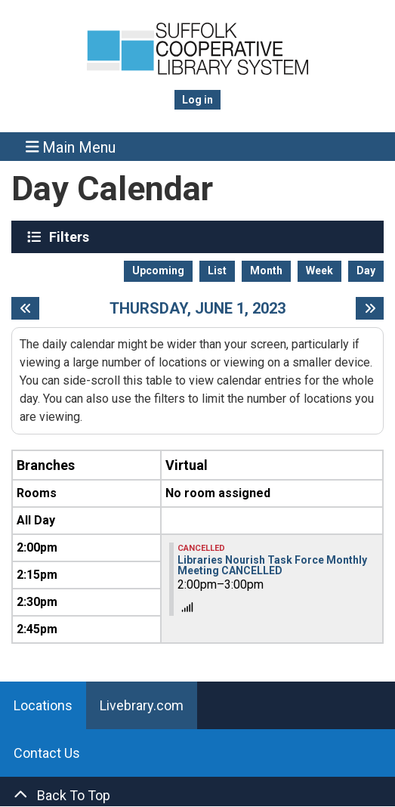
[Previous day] (25, 308)
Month (266, 270)
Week (319, 270)
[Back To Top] (197, 795)
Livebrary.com (142, 705)
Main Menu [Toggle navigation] (71, 147)
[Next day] (370, 308)
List (217, 270)
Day (365, 270)
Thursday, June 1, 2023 (197, 308)
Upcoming (158, 270)
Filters (71, 236)
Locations (43, 705)
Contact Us (47, 753)
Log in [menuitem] (197, 100)
